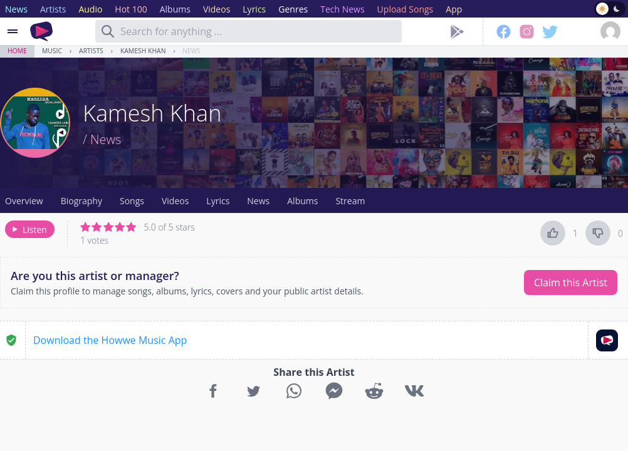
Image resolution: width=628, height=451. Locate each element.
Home (17, 50)
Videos (175, 201)
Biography (81, 201)
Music (52, 50)
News (192, 50)
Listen (28, 230)
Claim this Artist (570, 282)
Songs (132, 201)
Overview (24, 201)
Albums (302, 201)
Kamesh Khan (143, 50)
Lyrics (217, 201)
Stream (350, 201)
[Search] (107, 31)
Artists (91, 50)
